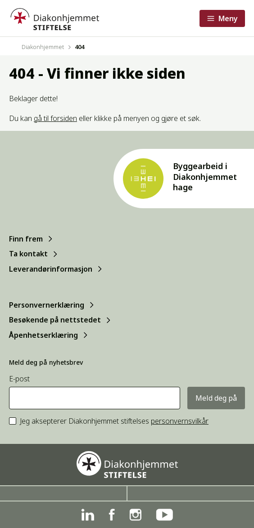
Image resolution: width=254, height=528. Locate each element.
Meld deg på (216, 398)
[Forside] (54, 18)
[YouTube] (164, 515)
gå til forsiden (55, 118)
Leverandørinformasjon (50, 269)
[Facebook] (112, 515)
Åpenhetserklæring (43, 335)
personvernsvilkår (180, 421)
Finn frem (26, 239)
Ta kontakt (28, 254)
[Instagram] (135, 515)
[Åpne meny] (222, 18)
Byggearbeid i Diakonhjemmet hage (205, 176)
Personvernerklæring (46, 305)
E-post (19, 379)
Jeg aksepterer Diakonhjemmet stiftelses (114, 421)
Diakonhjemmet (43, 47)
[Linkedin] (87, 515)
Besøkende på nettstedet (55, 320)
